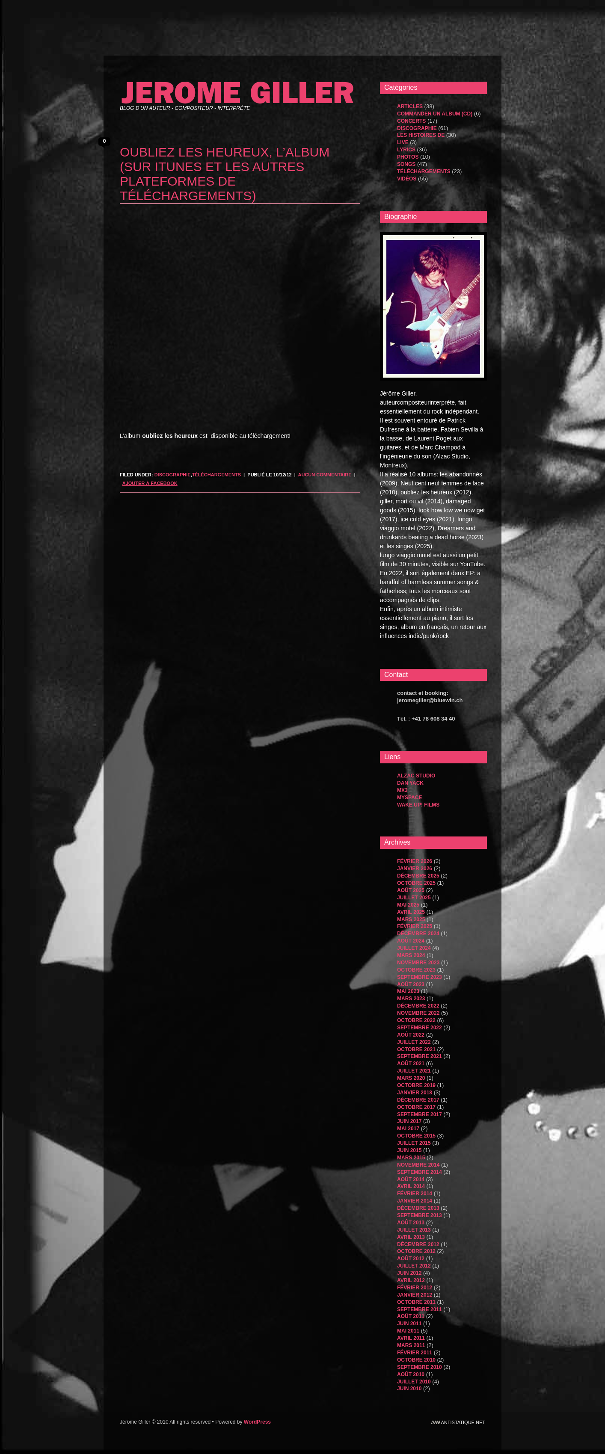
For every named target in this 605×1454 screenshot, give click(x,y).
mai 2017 (408, 1129)
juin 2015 (409, 1150)
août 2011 (410, 1316)
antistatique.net (463, 1422)
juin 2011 (409, 1324)
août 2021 (410, 1064)
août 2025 (410, 890)
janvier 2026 (414, 869)
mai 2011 (408, 1331)
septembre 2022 (419, 1028)
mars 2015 (411, 1158)
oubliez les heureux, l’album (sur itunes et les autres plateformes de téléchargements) (224, 174)
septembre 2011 (419, 1309)
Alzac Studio (416, 776)
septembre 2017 (419, 1114)
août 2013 (410, 1223)
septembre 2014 (419, 1172)
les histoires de (421, 135)
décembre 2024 (418, 934)
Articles (410, 106)
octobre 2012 (416, 1251)
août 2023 (410, 984)
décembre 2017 (418, 1100)
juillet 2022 (414, 1042)
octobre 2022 (416, 1020)
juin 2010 (409, 1389)
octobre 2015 (416, 1136)
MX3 (402, 790)
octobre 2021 (416, 1049)
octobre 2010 (416, 1360)
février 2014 (414, 1194)
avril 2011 (411, 1338)
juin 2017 (409, 1121)
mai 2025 (408, 905)
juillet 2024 (414, 948)
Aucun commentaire (325, 474)
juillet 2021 (414, 1071)
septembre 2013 (419, 1215)
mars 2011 (411, 1345)
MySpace (409, 798)
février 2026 (414, 861)
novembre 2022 (418, 1013)
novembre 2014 (418, 1165)
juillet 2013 (414, 1230)
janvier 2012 (414, 1295)
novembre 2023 (418, 963)
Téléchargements (216, 474)
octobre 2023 (416, 970)
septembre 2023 (419, 977)
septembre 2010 (419, 1367)
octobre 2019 (416, 1085)
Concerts (411, 121)
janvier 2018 (414, 1093)
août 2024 (410, 941)
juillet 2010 (414, 1382)
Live (403, 142)
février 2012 (414, 1288)
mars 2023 (411, 999)
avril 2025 (411, 912)
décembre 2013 (418, 1208)
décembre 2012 (418, 1244)
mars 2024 (411, 955)
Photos (407, 157)
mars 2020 (411, 1078)
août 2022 (410, 1035)
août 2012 (410, 1259)
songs (406, 164)
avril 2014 (411, 1186)
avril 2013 (411, 1237)
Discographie (172, 474)
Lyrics (406, 150)
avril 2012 (411, 1280)
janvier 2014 (414, 1201)
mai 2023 (408, 991)
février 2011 (414, 1353)
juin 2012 (409, 1273)
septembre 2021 (419, 1056)
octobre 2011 (416, 1302)
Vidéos (406, 179)
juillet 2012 (414, 1266)
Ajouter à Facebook (150, 483)
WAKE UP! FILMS (418, 805)
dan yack (410, 783)
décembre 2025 (418, 876)
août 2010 (410, 1374)
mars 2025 (411, 919)
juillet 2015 (414, 1143)
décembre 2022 (418, 1006)
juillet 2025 (414, 898)
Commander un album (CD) (434, 114)
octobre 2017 (416, 1107)
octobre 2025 (416, 883)
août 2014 (410, 1179)
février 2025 (414, 926)
